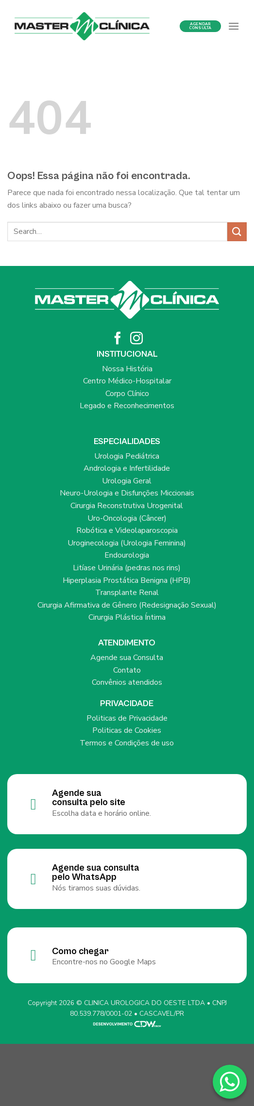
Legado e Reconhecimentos (127, 405)
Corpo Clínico (127, 393)
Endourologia (126, 555)
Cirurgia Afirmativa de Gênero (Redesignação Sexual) (127, 605)
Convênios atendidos (127, 682)
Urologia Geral (127, 481)
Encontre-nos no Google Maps (104, 962)
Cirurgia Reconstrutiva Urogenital (126, 505)
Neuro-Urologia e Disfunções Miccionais (127, 493)
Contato (127, 670)
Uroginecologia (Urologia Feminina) (127, 543)
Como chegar (80, 951)
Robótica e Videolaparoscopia (127, 530)
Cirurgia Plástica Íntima (127, 617)
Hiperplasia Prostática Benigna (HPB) (127, 580)
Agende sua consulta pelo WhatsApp (95, 872)
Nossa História (127, 368)
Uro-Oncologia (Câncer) (127, 518)
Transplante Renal (127, 592)
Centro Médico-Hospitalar (127, 381)
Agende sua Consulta (126, 657)
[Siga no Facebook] (117, 339)
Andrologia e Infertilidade (127, 468)
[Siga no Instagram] (136, 339)
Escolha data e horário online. (101, 813)
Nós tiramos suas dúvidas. (96, 888)
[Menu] (233, 26)
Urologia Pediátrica (126, 456)
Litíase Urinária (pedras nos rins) (127, 567)
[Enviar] (237, 231)
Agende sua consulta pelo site (88, 798)
